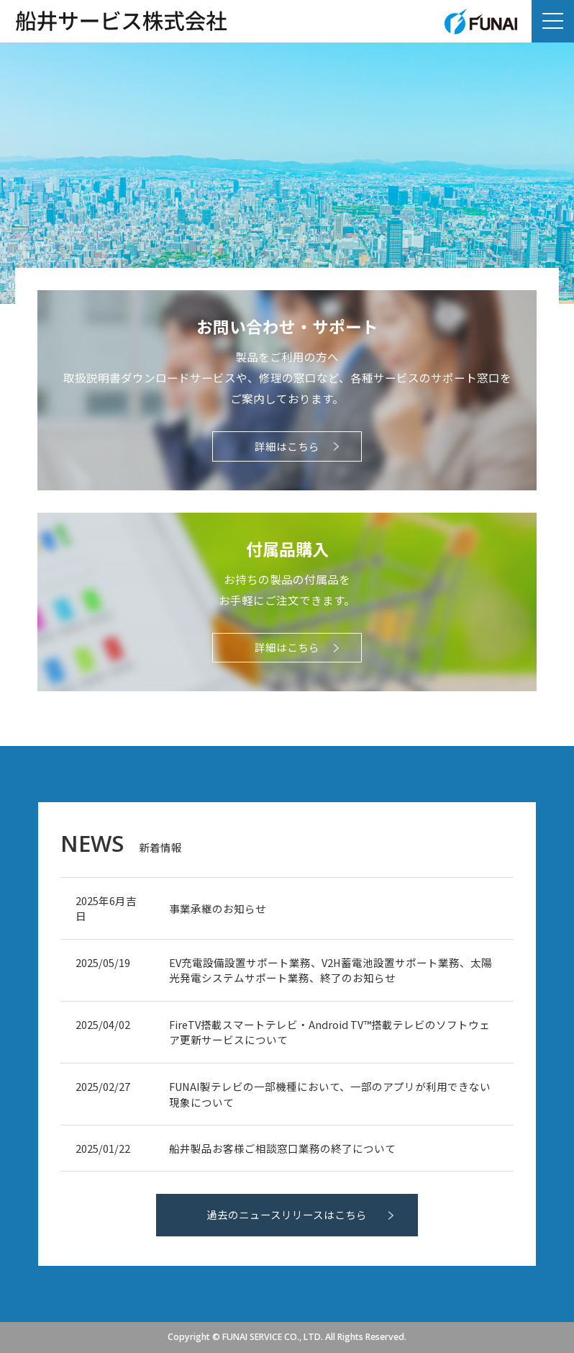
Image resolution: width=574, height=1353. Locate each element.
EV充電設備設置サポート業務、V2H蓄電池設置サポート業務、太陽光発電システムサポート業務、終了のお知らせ (330, 970)
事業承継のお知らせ (217, 908)
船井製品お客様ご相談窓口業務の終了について (282, 1148)
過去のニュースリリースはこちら (286, 1214)
